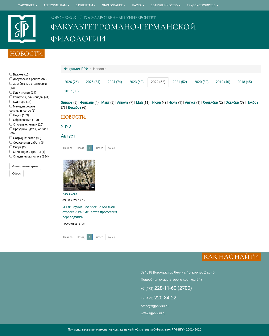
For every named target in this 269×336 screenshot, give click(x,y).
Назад (80, 148)
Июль (173, 103)
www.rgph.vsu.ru (153, 313)
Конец (111, 148)
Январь (67, 103)
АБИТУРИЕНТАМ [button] (56, 5)
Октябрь (232, 103)
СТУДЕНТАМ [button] (86, 5)
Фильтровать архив (25, 166)
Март (105, 103)
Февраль (87, 103)
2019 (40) (223, 82)
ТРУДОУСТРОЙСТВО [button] (202, 5)
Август (190, 103)
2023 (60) (136, 82)
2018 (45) (244, 82)
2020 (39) (201, 82)
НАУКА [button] (138, 5)
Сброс (16, 173)
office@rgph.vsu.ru (155, 306)
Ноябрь (252, 103)
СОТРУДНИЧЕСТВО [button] (166, 5)
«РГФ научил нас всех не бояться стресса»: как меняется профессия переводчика (89, 212)
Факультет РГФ (76, 69)
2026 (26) (71, 82)
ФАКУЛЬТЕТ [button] (27, 5)
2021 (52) (180, 82)
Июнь (156, 103)
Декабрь (74, 108)
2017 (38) (71, 91)
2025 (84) (93, 82)
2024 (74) (115, 82)
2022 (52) (158, 82)
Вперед (99, 148)
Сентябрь (210, 103)
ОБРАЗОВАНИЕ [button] (114, 5)
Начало (68, 148)
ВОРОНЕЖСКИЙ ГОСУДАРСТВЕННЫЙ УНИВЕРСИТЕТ (103, 17)
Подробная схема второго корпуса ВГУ (172, 280)
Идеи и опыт (69, 194)
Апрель (122, 103)
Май (139, 103)
